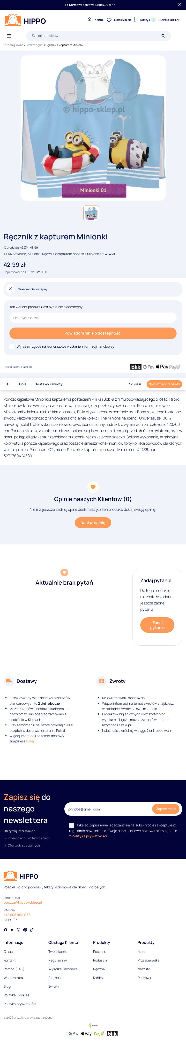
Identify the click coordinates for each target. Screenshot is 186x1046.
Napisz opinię (93, 522)
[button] (91, 213)
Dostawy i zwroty (49, 384)
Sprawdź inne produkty (164, 384)
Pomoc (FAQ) (14, 969)
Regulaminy (57, 960)
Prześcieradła (148, 960)
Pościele (99, 951)
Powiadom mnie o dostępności (93, 333)
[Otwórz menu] (9, 36)
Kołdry (98, 977)
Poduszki (100, 960)
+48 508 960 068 (17, 914)
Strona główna (14, 45)
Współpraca (13, 977)
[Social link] (5, 930)
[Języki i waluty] (170, 20)
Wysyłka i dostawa (63, 969)
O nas (8, 951)
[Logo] (25, 20)
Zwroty (53, 986)
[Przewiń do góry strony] (7, 384)
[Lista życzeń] (118, 20)
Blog (7, 986)
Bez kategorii (35, 45)
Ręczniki (99, 969)
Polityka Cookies (16, 995)
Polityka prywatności (20, 1003)
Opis (23, 384)
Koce (141, 951)
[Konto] (94, 20)
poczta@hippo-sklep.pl (23, 902)
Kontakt (9, 960)
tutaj (30, 741)
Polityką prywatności (89, 836)
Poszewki (145, 977)
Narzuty (144, 969)
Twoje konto (57, 951)
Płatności (55, 977)
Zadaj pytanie (157, 625)
